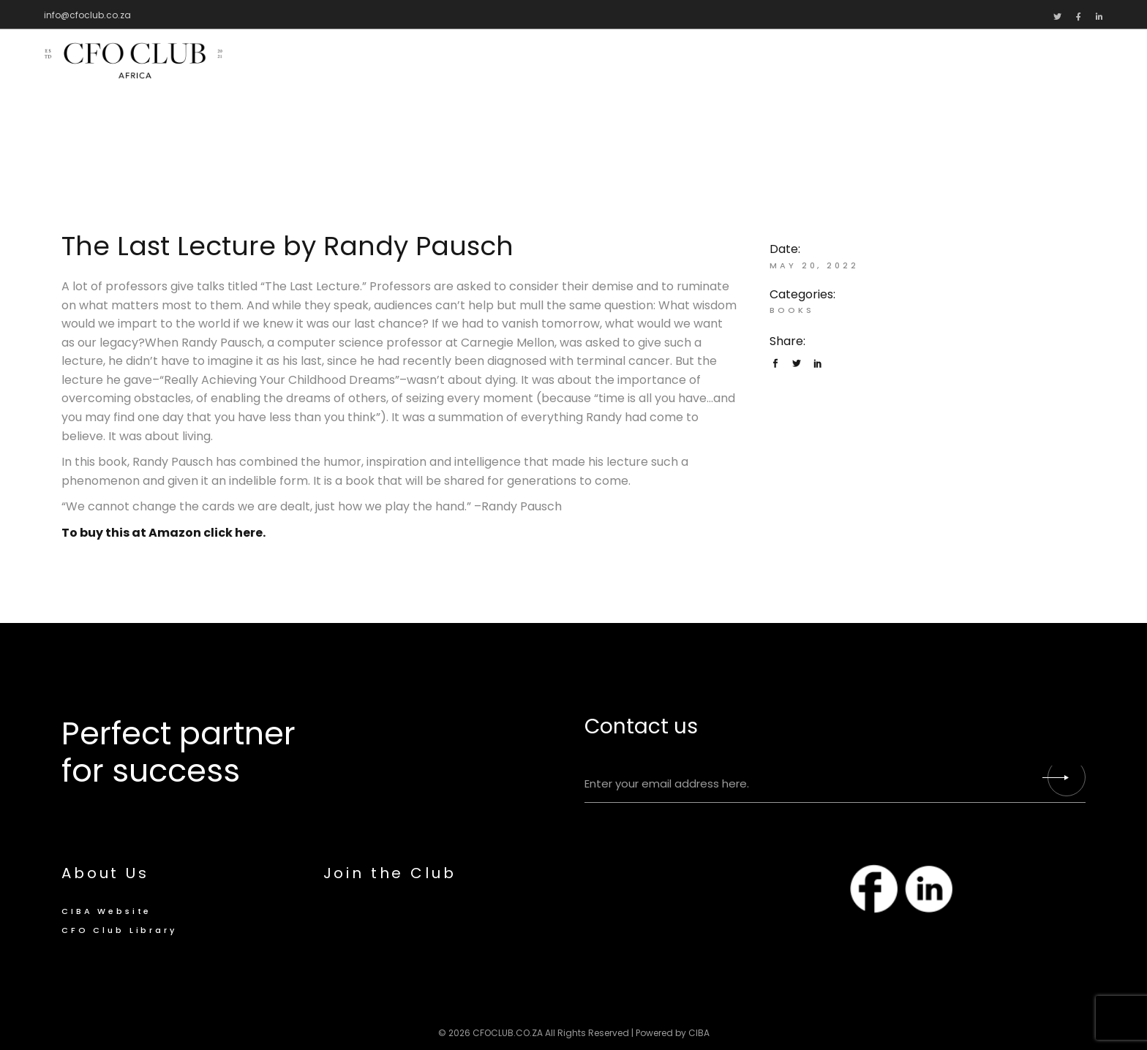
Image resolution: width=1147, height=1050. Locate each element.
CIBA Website (106, 911)
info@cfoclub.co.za (87, 15)
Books (791, 310)
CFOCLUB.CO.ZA (508, 1033)
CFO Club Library (119, 930)
